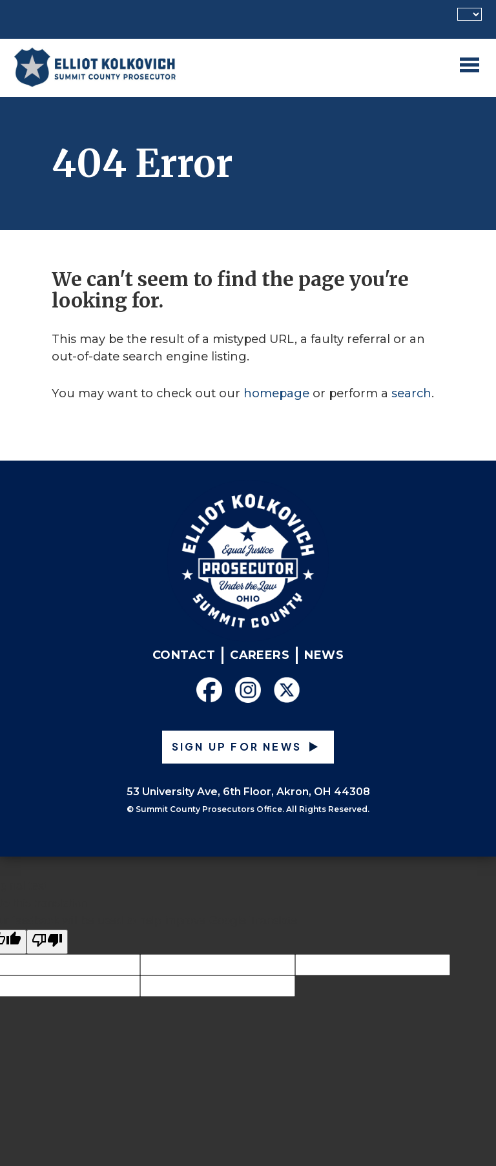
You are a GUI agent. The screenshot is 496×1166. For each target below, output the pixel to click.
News (324, 655)
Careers (259, 655)
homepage (276, 393)
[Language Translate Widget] (469, 14)
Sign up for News (237, 746)
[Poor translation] (47, 942)
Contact (183, 655)
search (411, 393)
